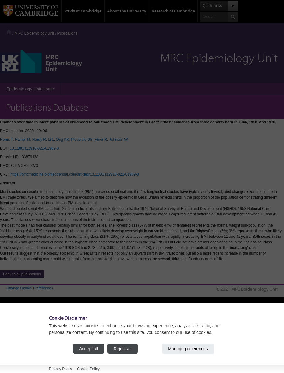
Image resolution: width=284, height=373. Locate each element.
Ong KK (62, 139)
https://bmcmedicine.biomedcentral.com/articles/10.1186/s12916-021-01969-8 (75, 174)
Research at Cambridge (173, 11)
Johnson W (118, 139)
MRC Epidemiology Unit (34, 33)
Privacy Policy (60, 369)
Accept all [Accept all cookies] (88, 348)
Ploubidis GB (81, 139)
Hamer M (22, 139)
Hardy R (39, 139)
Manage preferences (188, 348)
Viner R (101, 139)
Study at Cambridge (82, 11)
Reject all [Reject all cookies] (123, 348)
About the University (126, 11)
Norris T (6, 139)
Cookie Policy (88, 369)
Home (8, 32)
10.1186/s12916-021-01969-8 (34, 148)
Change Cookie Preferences (29, 288)
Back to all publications (22, 274)
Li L (51, 139)
